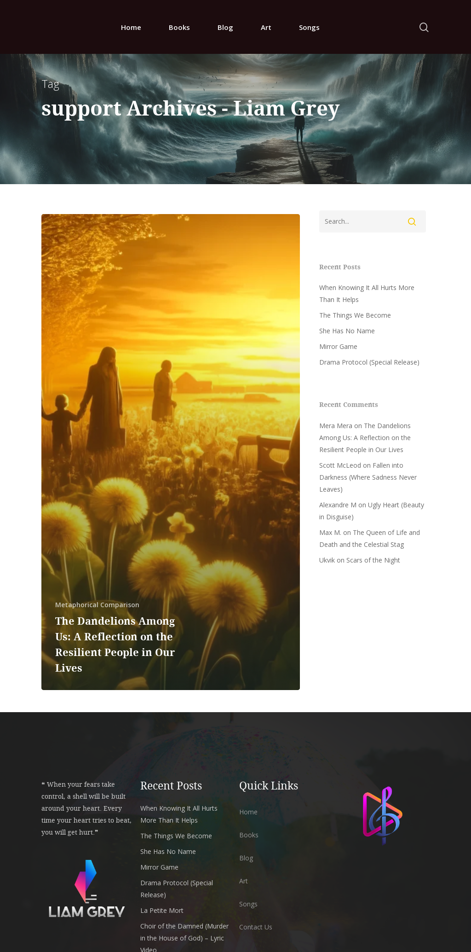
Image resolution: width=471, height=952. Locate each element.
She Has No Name (347, 330)
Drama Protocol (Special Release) (369, 362)
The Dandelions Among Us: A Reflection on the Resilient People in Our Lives (365, 437)
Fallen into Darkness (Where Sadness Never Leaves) (368, 477)
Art (266, 27)
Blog (225, 27)
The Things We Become (355, 315)
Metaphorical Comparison (97, 604)
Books (179, 27)
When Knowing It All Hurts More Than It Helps (366, 293)
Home (131, 27)
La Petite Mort (162, 910)
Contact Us (255, 927)
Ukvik (327, 560)
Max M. (330, 532)
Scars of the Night (373, 560)
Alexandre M (337, 504)
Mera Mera (335, 425)
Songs (309, 27)
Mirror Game (338, 346)
